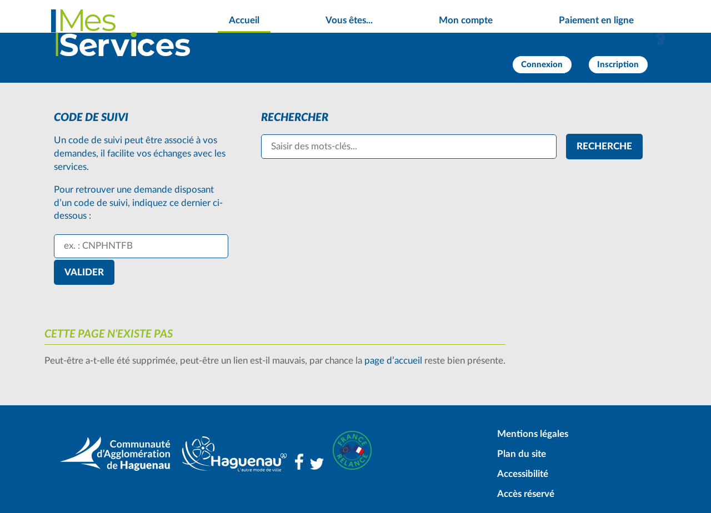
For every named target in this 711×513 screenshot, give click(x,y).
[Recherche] (604, 146)
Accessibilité (522, 474)
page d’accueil (393, 360)
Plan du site (521, 454)
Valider (84, 272)
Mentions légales (532, 434)
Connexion (542, 65)
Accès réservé (525, 494)
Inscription (618, 65)
